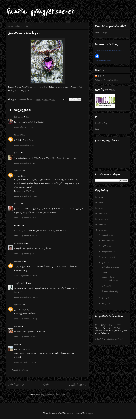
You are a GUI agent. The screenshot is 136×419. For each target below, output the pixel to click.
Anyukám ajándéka (110, 267)
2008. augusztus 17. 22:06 (25, 336)
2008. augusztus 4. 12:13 (25, 163)
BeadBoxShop (101, 123)
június (105, 298)
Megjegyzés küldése (20, 370)
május (105, 303)
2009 (101, 224)
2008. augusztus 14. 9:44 (25, 318)
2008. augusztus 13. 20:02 (26, 297)
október (105, 246)
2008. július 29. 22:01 (23, 127)
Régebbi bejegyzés (78, 384)
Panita (98, 129)
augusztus (107, 257)
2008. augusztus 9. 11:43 (25, 253)
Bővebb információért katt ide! (109, 339)
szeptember (107, 251)
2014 (101, 197)
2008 (101, 230)
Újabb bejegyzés (16, 384)
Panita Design (101, 32)
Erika (16, 203)
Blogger (89, 413)
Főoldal (46, 384)
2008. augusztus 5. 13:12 (25, 217)
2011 (101, 213)
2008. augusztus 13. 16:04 (25, 275)
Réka (16, 135)
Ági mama (18, 117)
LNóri (16, 344)
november (106, 240)
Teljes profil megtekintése (106, 80)
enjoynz (70, 413)
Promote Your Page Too (103, 60)
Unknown (17, 171)
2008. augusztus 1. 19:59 (25, 145)
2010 (101, 219)
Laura (104, 272)
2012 (101, 208)
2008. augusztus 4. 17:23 (25, 196)
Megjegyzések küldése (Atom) (53, 394)
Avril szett (106, 286)
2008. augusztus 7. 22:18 (25, 235)
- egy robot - (19, 283)
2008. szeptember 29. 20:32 (26, 362)
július (105, 262)
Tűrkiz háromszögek (111, 291)
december (106, 235)
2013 (101, 202)
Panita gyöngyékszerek (40, 11)
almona (17, 326)
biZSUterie (18, 243)
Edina (16, 153)
